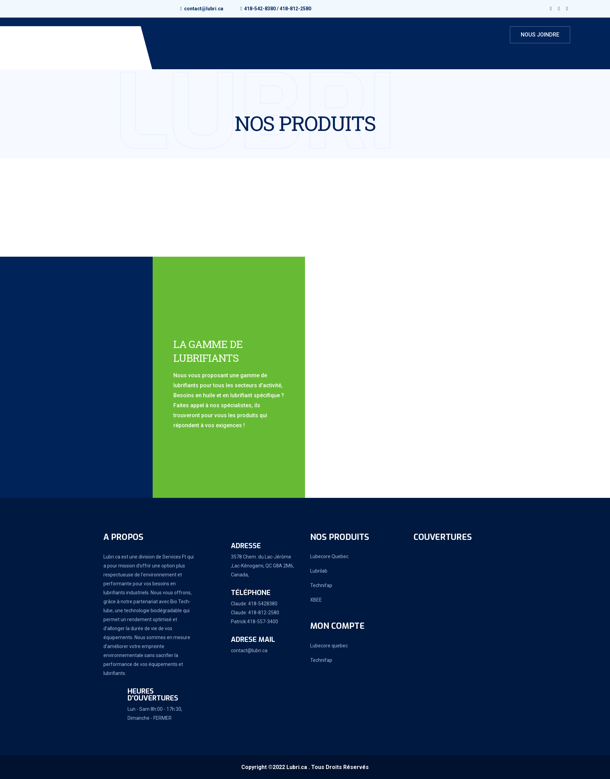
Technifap (321, 585)
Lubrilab (318, 571)
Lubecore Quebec (329, 556)
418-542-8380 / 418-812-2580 (277, 8)
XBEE (316, 600)
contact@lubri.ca (203, 8)
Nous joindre (540, 34)
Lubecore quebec (329, 645)
